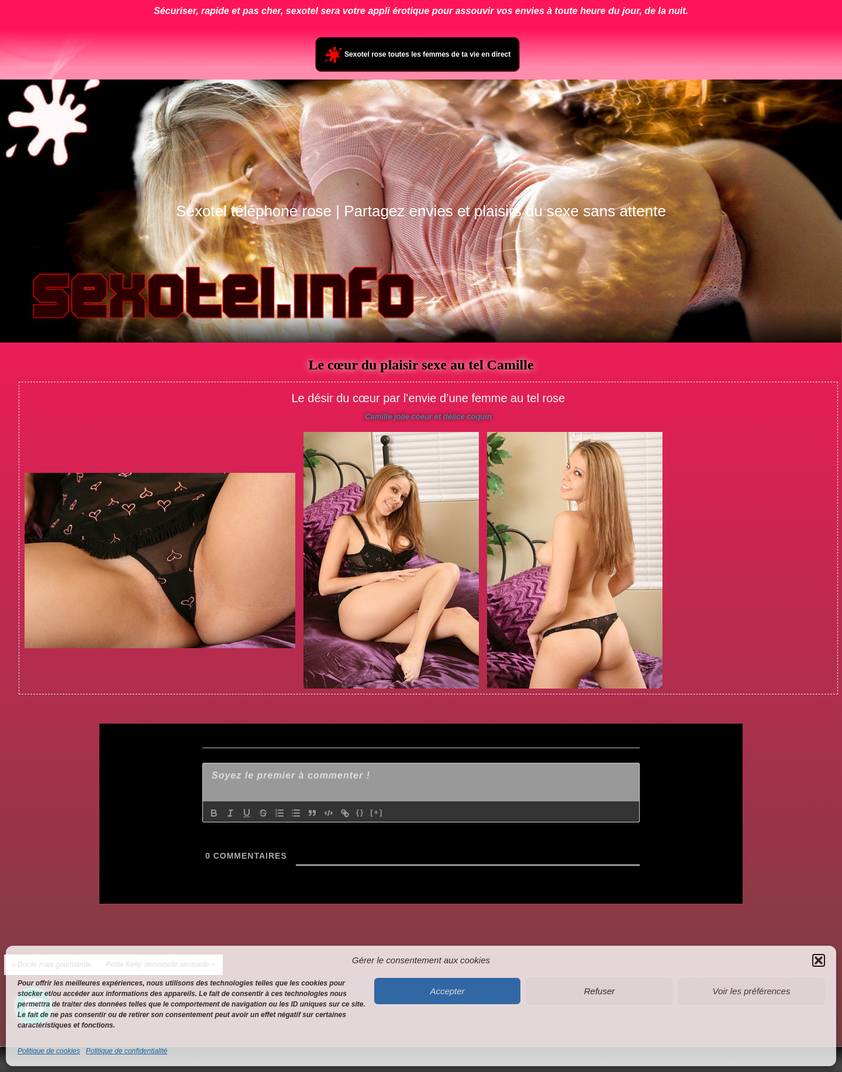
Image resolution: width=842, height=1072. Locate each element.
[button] (818, 960)
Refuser (599, 991)
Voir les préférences (752, 991)
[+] (376, 812)
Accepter (447, 991)
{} (360, 812)
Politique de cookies (49, 1051)
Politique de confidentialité (126, 1051)
